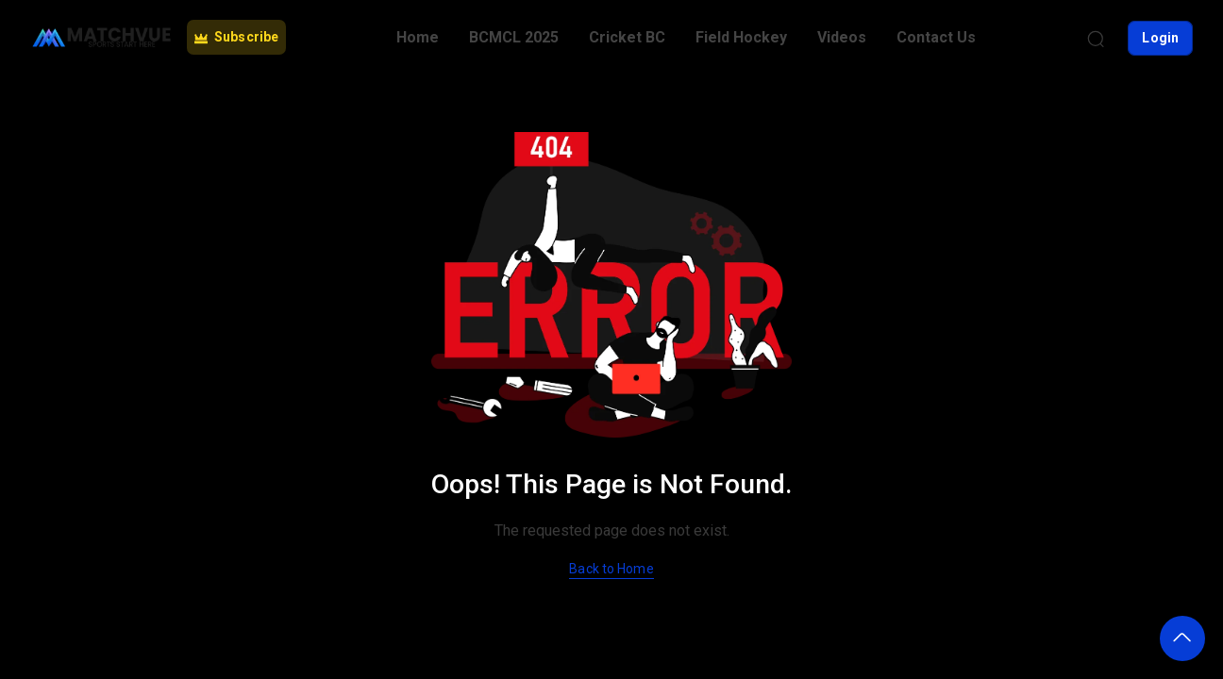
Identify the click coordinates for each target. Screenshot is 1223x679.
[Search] (1095, 37)
